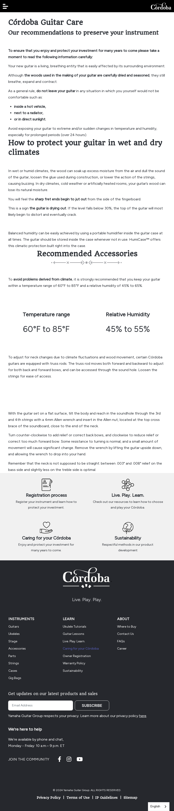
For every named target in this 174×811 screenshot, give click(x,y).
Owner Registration (77, 656)
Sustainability (127, 538)
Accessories (17, 648)
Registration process (46, 495)
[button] (5, 6)
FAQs (121, 641)
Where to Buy (126, 627)
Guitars (13, 627)
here (142, 716)
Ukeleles (14, 634)
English (155, 806)
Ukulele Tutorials (74, 627)
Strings (13, 663)
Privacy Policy (48, 798)
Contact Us (125, 634)
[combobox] (158, 806)
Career (122, 648)
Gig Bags (14, 678)
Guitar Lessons (73, 634)
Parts (12, 656)
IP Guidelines (106, 798)
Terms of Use (77, 798)
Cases (12, 671)
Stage (12, 641)
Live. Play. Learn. (127, 495)
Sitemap (130, 798)
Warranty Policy (74, 663)
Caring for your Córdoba (46, 538)
